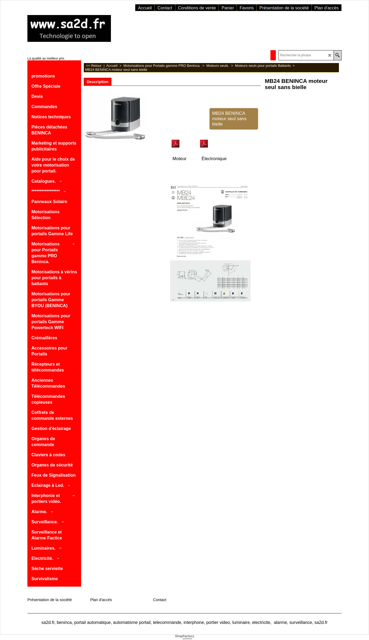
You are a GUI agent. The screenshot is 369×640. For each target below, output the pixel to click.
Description (97, 82)
